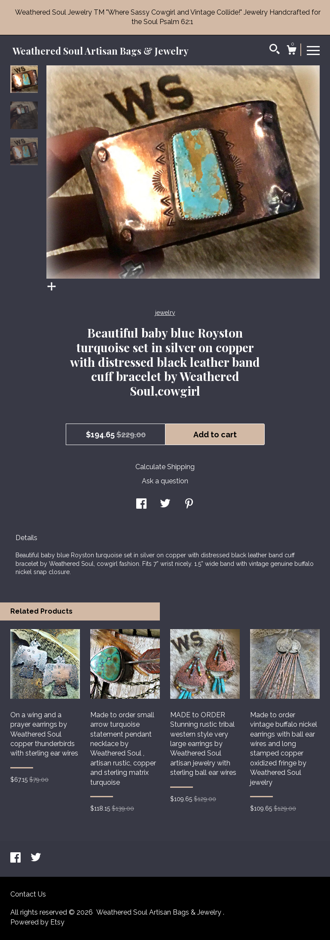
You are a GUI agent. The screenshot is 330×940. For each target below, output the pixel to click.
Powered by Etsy (37, 922)
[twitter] (36, 858)
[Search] (274, 50)
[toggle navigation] (313, 49)
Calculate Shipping (165, 467)
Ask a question (165, 481)
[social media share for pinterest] (189, 505)
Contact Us (28, 894)
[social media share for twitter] (165, 505)
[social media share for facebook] (141, 505)
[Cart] (291, 51)
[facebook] (16, 858)
